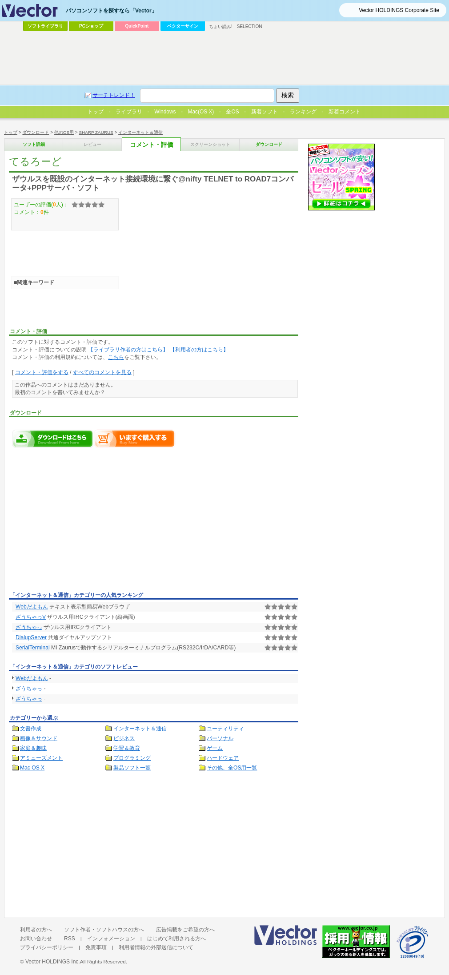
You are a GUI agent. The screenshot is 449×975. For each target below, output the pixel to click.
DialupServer (31, 637)
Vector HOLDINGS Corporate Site (399, 10)
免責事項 (96, 947)
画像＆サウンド (38, 738)
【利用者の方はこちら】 (199, 349)
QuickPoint (137, 26)
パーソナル (220, 738)
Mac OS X (32, 768)
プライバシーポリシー (46, 947)
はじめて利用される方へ (176, 938)
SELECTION (249, 26)
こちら (116, 357)
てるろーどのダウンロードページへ (53, 438)
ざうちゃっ (29, 627)
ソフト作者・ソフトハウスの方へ (104, 930)
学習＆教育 (126, 748)
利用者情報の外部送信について (156, 947)
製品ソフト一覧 (132, 768)
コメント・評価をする (41, 372)
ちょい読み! (221, 26)
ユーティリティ (225, 728)
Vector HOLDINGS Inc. (52, 962)
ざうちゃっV (31, 617)
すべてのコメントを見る (102, 372)
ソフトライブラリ (45, 26)
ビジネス (124, 738)
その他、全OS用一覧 (232, 768)
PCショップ (91, 26)
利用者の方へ (36, 930)
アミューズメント (41, 758)
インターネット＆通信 (140, 728)
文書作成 (30, 728)
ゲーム (215, 748)
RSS (69, 938)
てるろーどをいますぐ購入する (135, 438)
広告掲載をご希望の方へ (185, 930)
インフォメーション (111, 938)
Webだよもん (32, 607)
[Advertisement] (83, 522)
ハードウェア (223, 758)
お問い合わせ (36, 938)
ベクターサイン (182, 26)
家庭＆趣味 (33, 748)
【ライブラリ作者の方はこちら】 (128, 349)
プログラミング (132, 758)
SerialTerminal (33, 648)
